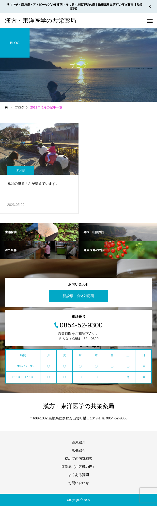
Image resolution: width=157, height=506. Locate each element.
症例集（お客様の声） (78, 467)
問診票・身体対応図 (78, 296)
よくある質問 (78, 475)
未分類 (20, 170)
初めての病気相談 (78, 458)
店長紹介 (78, 450)
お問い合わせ (78, 483)
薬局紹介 (78, 442)
